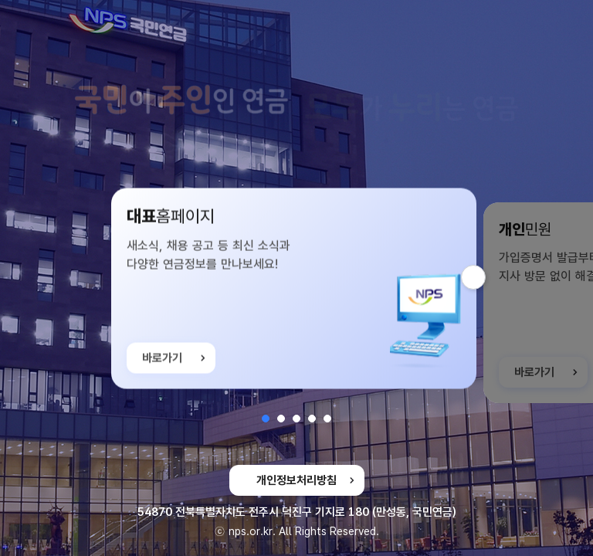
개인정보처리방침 (296, 480)
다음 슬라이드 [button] (485, 277)
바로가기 (162, 371)
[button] (265, 418)
